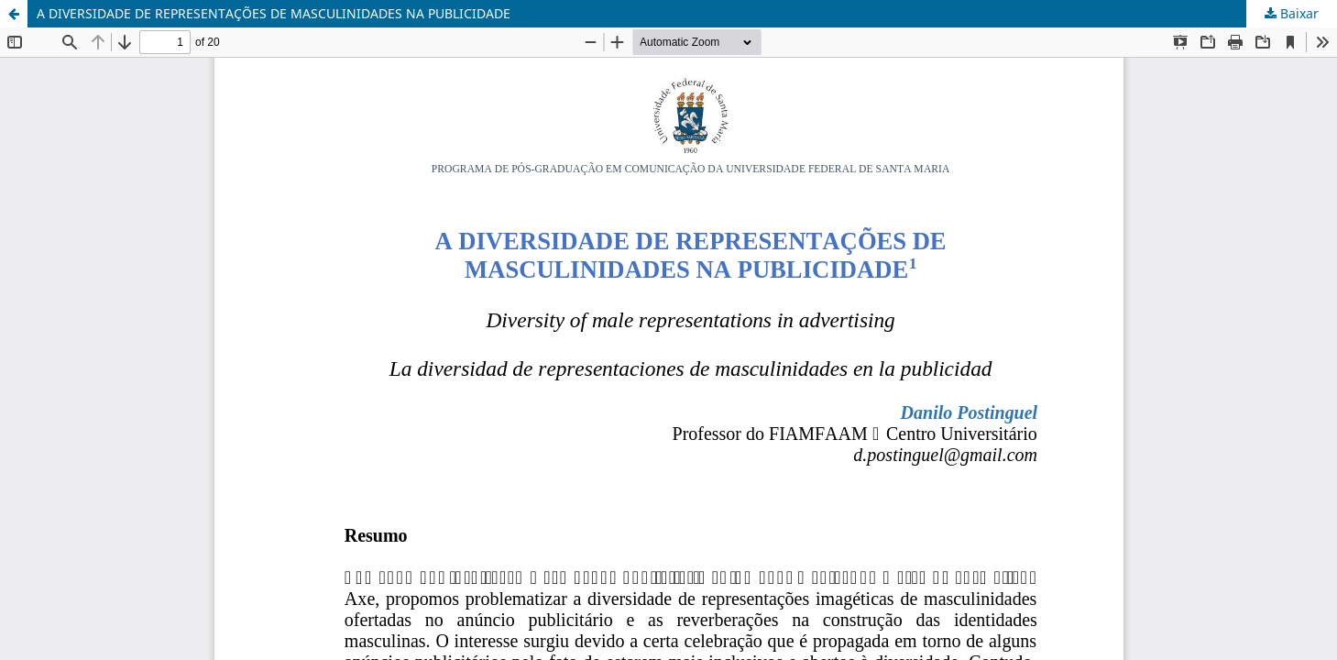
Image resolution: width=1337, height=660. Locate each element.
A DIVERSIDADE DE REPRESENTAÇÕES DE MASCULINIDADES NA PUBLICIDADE (273, 13)
